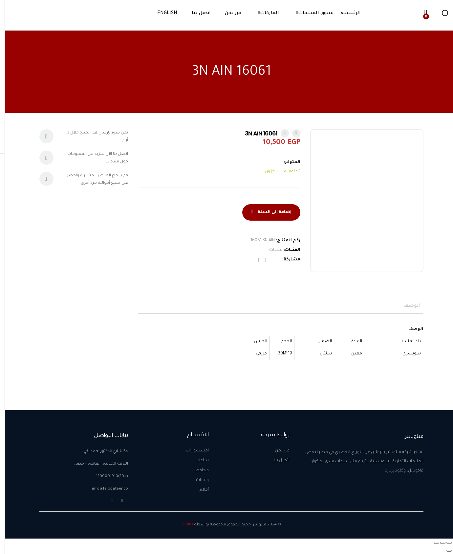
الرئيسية (346, 13)
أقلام (199, 490)
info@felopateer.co (105, 489)
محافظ (197, 470)
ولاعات (197, 480)
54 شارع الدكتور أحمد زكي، (100, 451)
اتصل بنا (196, 13)
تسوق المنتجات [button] (311, 13)
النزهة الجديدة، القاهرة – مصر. (96, 464)
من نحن (228, 13)
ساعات (271, 250)
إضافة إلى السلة (270, 212)
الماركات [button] (264, 13)
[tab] (409, 306)
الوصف (407, 306)
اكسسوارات (192, 450)
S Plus (182, 525)
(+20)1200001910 (107, 476)
